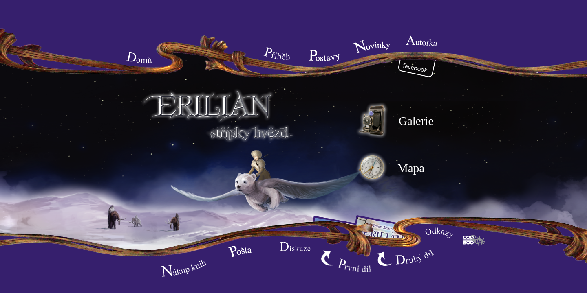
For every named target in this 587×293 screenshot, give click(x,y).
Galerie (394, 121)
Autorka (421, 41)
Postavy (324, 56)
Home (140, 56)
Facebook (419, 69)
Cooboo (474, 239)
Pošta (242, 251)
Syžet (279, 51)
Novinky (373, 46)
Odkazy (439, 235)
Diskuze (295, 247)
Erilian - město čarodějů (215, 113)
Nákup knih (185, 268)
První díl (348, 265)
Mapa (389, 168)
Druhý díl (405, 258)
